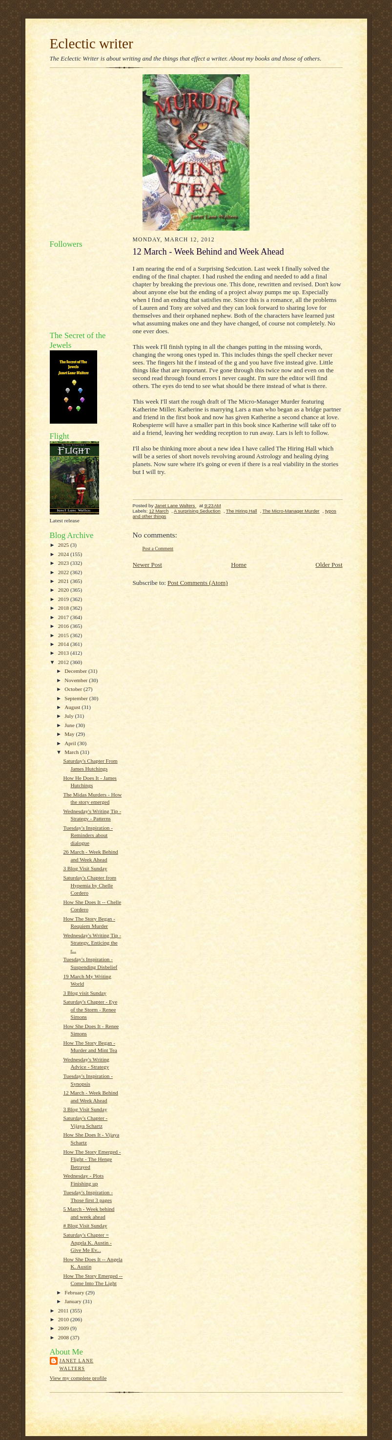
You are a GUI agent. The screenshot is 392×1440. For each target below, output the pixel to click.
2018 (64, 608)
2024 (64, 554)
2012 (64, 662)
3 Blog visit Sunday (84, 993)
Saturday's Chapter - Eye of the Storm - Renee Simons (90, 1009)
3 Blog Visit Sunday (85, 868)
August (73, 707)
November (76, 680)
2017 (64, 617)
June (70, 725)
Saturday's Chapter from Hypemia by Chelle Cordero (89, 885)
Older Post (328, 564)
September (76, 698)
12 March (158, 511)
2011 (64, 1310)
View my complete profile (78, 1378)
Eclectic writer (91, 43)
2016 (64, 626)
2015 (64, 635)
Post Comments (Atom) (197, 582)
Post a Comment (158, 548)
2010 (64, 1319)
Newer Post (147, 564)
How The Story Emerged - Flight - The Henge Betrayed (92, 1159)
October (73, 689)
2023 (64, 563)
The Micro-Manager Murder (291, 511)
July (69, 716)
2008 (64, 1337)
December (76, 671)
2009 (64, 1328)
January (73, 1301)
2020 (64, 590)
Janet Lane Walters (77, 1364)
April (70, 743)
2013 (64, 653)
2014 (64, 644)
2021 (64, 581)
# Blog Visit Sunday (85, 1225)
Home (239, 564)
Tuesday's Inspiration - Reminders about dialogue (88, 835)
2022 (64, 572)
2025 (64, 545)
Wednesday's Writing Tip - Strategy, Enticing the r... (92, 942)
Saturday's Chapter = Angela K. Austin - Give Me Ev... (87, 1242)
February (74, 1292)
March (72, 752)
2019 (64, 599)
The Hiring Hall (241, 511)
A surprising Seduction (197, 511)
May (70, 734)
